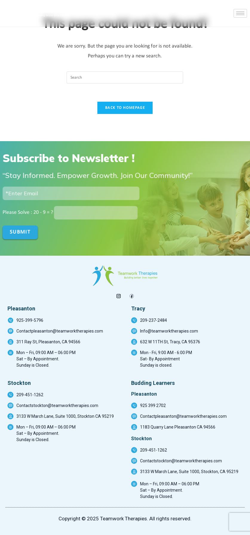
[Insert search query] (125, 77)
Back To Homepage (125, 108)
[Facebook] (131, 294)
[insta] (118, 294)
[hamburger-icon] (240, 13)
